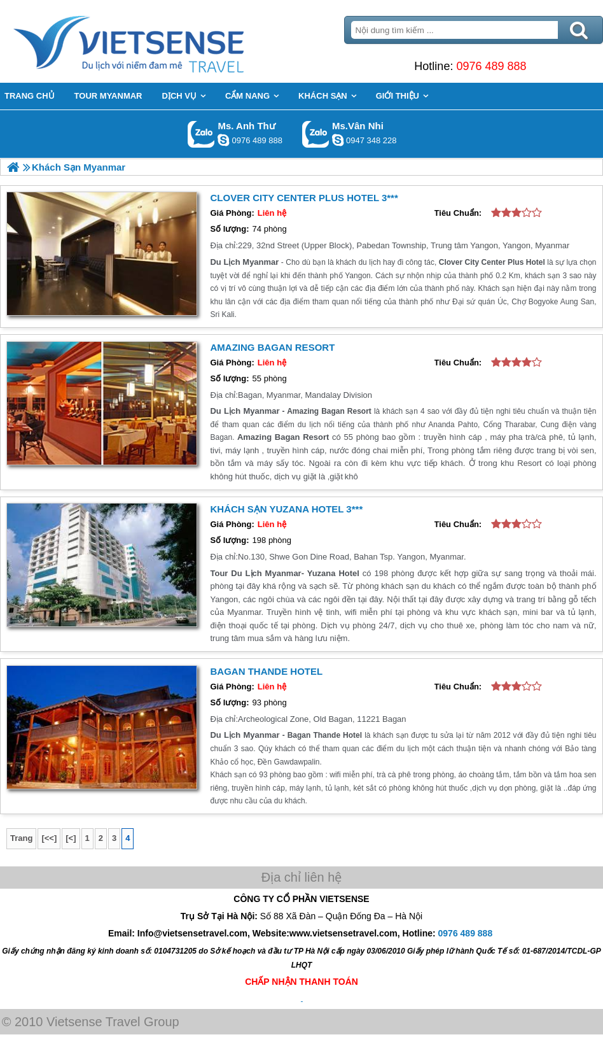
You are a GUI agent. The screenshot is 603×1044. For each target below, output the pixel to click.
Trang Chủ (160, 41)
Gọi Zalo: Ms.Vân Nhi (316, 134)
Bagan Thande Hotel (266, 671)
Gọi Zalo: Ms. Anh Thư (201, 134)
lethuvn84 (223, 140)
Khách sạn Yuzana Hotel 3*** (286, 509)
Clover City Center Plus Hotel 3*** (304, 197)
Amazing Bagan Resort (272, 347)
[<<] (49, 838)
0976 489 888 (491, 66)
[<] (71, 838)
